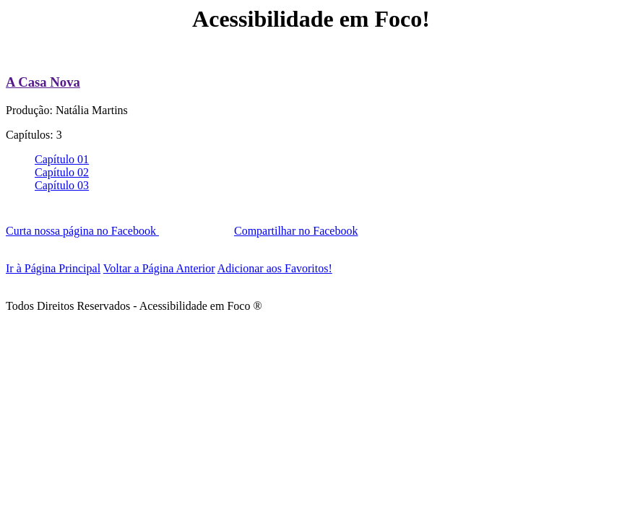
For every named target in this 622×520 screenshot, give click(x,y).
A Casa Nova (43, 82)
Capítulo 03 (62, 185)
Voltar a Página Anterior (159, 268)
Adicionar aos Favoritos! (274, 268)
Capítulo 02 (62, 172)
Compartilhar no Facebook (296, 231)
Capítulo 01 (62, 159)
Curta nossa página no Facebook (82, 231)
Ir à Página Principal (53, 268)
